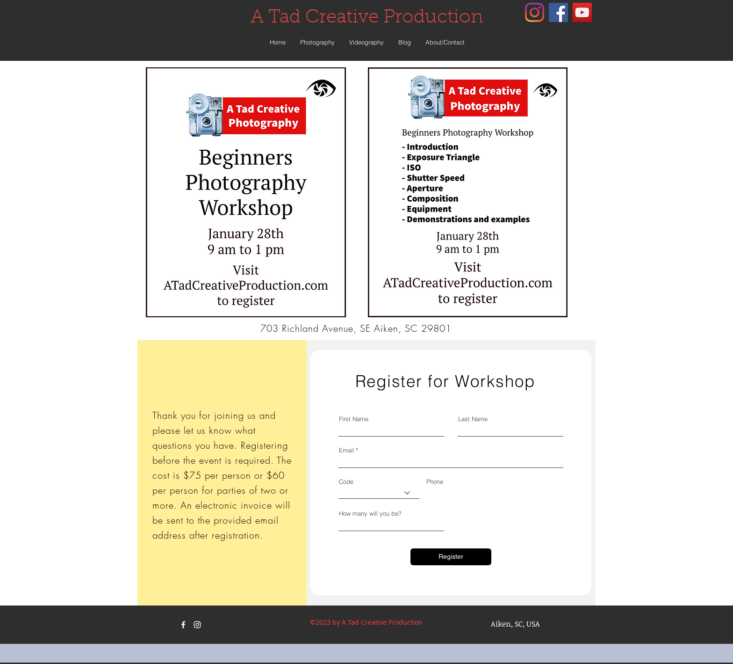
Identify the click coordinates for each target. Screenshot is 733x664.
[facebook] (558, 12)
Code (346, 482)
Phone (434, 482)
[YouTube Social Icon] (582, 12)
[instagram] (534, 12)
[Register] (450, 556)
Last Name (473, 419)
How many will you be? (370, 514)
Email (346, 450)
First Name (353, 419)
